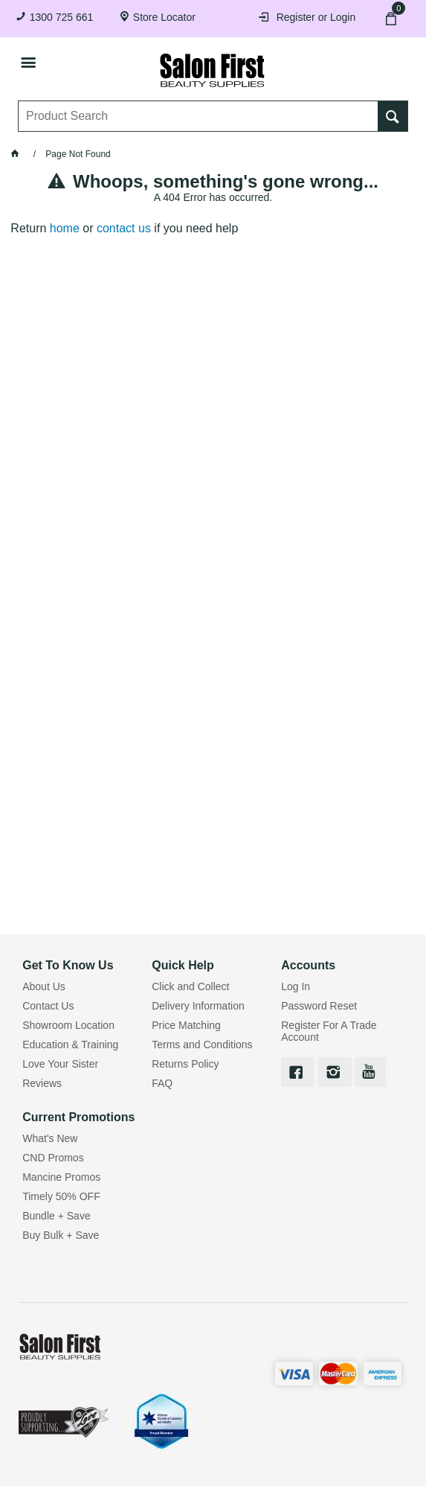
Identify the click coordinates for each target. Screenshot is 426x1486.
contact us (124, 228)
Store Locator (164, 17)
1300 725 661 (62, 17)
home (65, 228)
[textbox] (198, 116)
